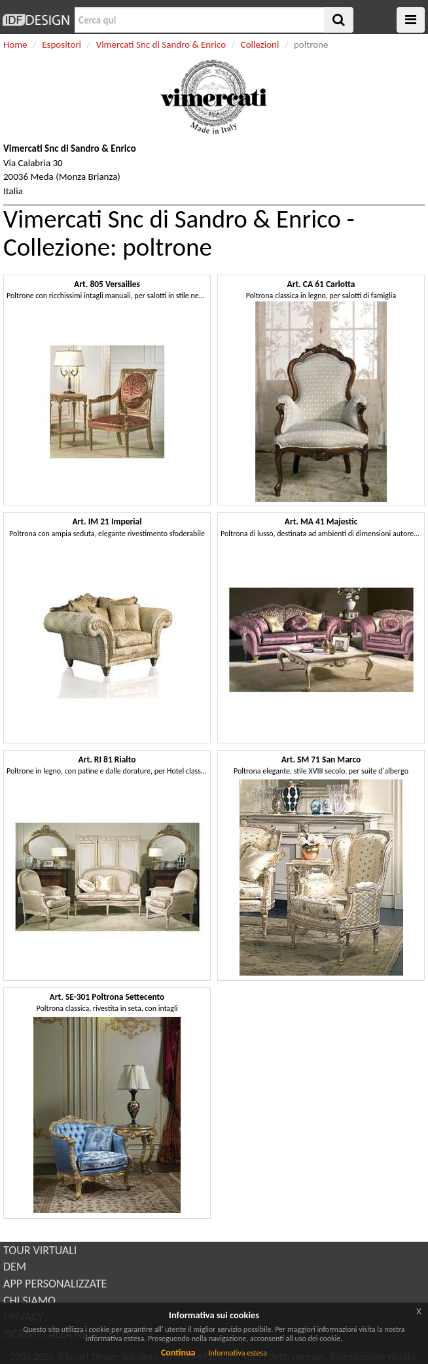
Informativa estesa (237, 1352)
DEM (14, 1266)
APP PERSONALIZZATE (55, 1283)
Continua (178, 1352)
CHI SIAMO (29, 1300)
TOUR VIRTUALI (40, 1250)
